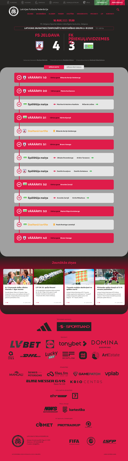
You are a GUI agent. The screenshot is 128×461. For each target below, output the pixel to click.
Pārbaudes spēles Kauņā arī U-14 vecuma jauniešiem (109, 288)
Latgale (54, 2)
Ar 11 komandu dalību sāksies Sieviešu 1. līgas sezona (16, 288)
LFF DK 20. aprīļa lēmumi (45, 287)
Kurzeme (12, 2)
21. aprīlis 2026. (18, 303)
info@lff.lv (35, 444)
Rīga (86, 2)
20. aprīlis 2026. (79, 303)
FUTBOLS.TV (101, 2)
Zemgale (40, 2)
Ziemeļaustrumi (71, 2)
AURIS (114, 454)
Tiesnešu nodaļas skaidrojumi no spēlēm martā (79, 288)
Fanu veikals (117, 2)
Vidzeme (26, 2)
